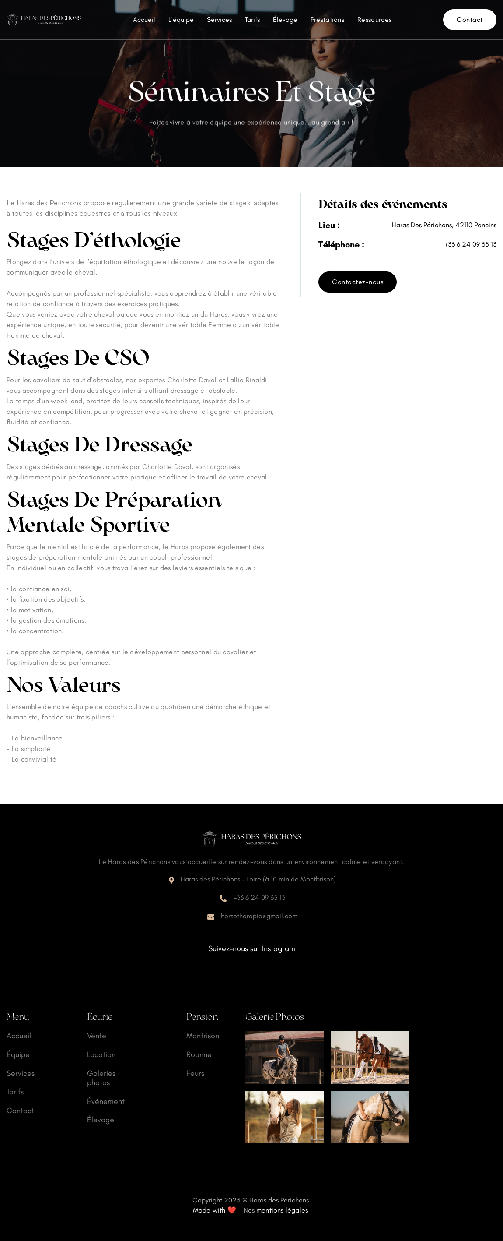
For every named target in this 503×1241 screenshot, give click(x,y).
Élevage (285, 19)
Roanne (199, 1054)
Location (101, 1054)
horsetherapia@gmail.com (259, 916)
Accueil (144, 19)
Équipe (18, 1054)
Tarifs (252, 19)
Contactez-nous (357, 282)
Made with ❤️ (214, 1210)
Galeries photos (101, 1078)
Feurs (195, 1073)
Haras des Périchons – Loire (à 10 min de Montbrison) (258, 879)
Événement (106, 1101)
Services (219, 19)
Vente (96, 1035)
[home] (44, 19)
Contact (470, 19)
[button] (327, 20)
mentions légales (282, 1210)
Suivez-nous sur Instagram (251, 948)
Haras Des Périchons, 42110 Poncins (444, 225)
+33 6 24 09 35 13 (470, 244)
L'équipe (181, 19)
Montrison (202, 1035)
